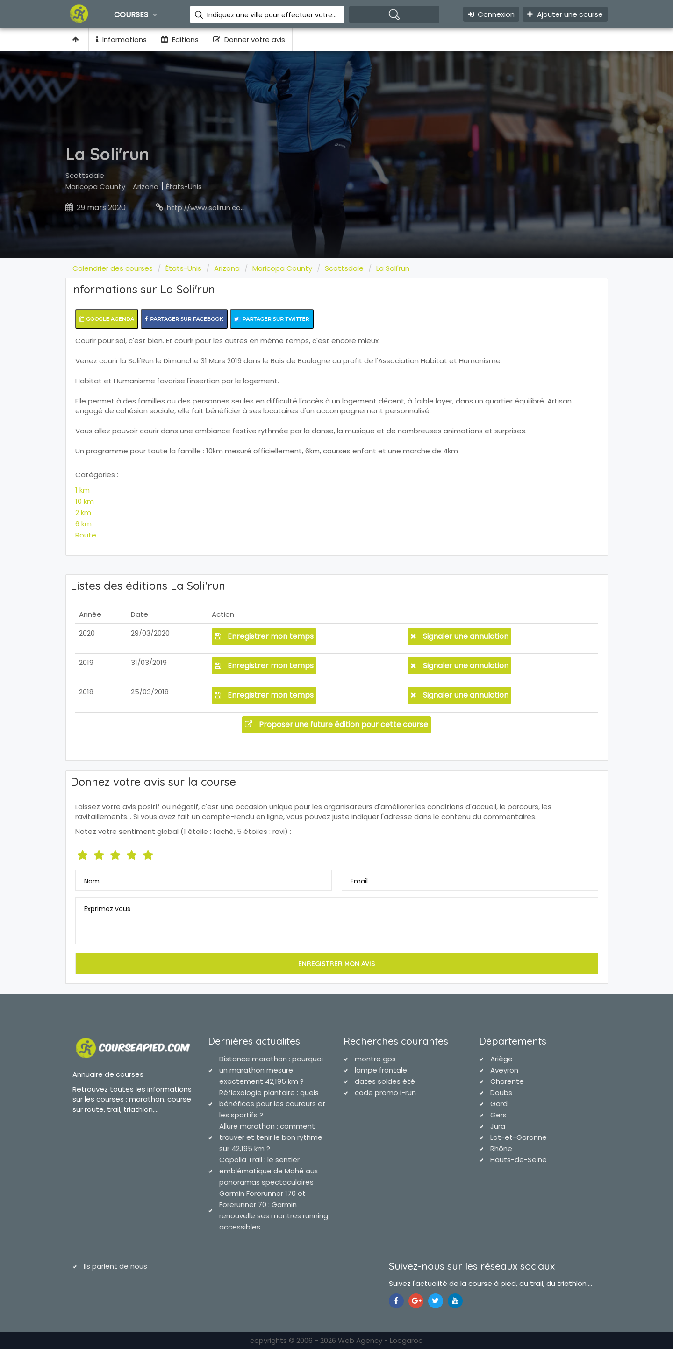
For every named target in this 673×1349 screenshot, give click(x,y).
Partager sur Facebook (184, 319)
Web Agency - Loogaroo (380, 1340)
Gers (498, 1115)
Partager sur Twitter (271, 319)
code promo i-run (385, 1092)
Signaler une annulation (459, 636)
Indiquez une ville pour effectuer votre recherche (272, 15)
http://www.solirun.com (207, 207)
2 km (83, 512)
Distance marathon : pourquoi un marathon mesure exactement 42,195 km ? (271, 1070)
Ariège (501, 1059)
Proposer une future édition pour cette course (336, 724)
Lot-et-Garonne (518, 1137)
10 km (84, 501)
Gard (499, 1104)
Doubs (501, 1092)
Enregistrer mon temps (264, 636)
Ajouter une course (565, 14)
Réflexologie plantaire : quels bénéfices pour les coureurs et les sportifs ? (272, 1104)
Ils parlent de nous (115, 1266)
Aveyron (504, 1070)
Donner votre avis (249, 39)
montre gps (375, 1059)
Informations (121, 39)
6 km (83, 524)
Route (85, 535)
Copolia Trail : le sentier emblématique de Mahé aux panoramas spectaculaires (268, 1171)
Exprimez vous (107, 908)
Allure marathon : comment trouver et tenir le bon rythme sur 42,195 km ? (270, 1137)
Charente (507, 1081)
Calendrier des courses (112, 268)
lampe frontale (381, 1070)
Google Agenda (107, 319)
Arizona (145, 186)
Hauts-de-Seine (518, 1160)
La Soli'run (392, 268)
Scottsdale (84, 175)
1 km (82, 490)
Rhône (501, 1148)
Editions (180, 39)
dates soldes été (385, 1081)
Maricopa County (95, 186)
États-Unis (184, 186)
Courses (136, 14)
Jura (497, 1126)
